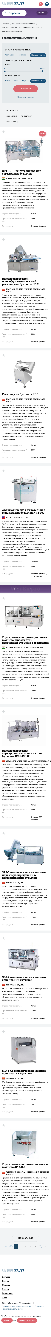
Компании (7, 1293)
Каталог (6, 1277)
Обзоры (5, 1281)
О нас (4, 1297)
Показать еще (25, 1238)
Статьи (5, 1289)
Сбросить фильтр (25, 97)
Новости (6, 1285)
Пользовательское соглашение (16, 1306)
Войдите (7, 1320)
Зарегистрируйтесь (27, 1320)
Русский (41, 13)
